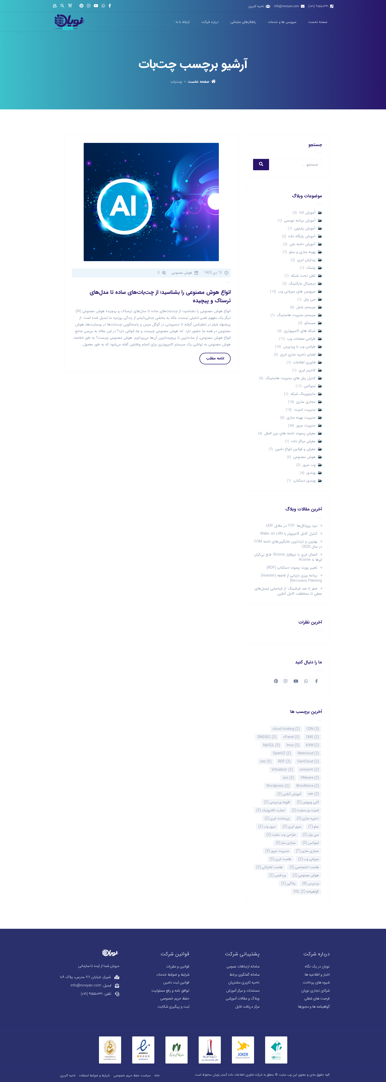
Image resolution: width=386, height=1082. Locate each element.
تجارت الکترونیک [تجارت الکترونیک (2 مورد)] (270, 810)
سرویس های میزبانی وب (297, 291)
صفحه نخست (317, 22)
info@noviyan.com (286, 6)
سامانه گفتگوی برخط (244, 975)
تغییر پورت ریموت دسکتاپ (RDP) (292, 568)
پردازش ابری (306, 260)
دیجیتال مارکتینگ (302, 283)
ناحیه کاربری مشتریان (243, 983)
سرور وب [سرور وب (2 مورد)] (267, 826)
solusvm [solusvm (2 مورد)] (309, 769)
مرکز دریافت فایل (247, 1007)
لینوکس (310, 386)
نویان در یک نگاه (317, 967)
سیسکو (310, 323)
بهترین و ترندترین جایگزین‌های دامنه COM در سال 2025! (288, 544)
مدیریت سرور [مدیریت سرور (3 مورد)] (277, 851)
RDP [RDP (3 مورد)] (284, 761)
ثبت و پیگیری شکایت (173, 1007)
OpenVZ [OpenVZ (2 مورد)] (282, 753)
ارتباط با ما (183, 22)
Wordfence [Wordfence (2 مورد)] (307, 786)
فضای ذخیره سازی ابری (298, 354)
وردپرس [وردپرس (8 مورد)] (310, 883)
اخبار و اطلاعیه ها (317, 975)
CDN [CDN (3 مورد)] (312, 729)
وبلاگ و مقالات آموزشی (242, 999)
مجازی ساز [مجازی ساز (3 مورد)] (286, 842)
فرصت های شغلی (317, 999)
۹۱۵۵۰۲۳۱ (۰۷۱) (318, 6)
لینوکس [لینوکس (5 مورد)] (311, 842)
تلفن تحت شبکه (303, 275)
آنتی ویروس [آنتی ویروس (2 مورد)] (308, 802)
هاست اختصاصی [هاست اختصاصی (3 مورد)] (304, 867)
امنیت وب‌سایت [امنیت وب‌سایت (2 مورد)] (305, 810)
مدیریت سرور (306, 425)
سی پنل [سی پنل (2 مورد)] (311, 834)
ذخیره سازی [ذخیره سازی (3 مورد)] (308, 818)
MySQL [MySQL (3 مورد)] (271, 745)
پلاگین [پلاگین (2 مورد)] (288, 883)
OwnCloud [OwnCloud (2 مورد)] (308, 761)
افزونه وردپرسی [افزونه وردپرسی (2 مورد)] (277, 802)
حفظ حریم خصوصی (174, 999)
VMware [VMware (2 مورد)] (310, 777)
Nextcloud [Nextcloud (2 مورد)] (308, 753)
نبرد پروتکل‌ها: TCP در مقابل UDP (291, 526)
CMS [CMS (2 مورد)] (312, 737)
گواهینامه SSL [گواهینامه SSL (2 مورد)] (306, 891)
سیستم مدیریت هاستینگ (296, 315)
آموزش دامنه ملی (303, 244)
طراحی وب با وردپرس (299, 346)
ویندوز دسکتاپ (304, 480)
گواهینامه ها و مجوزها (314, 1007)
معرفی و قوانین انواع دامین (295, 449)
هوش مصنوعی (304, 457)
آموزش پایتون (305, 228)
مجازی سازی (306, 402)
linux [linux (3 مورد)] (293, 745)
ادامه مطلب (215, 358)
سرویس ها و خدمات (282, 22)
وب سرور (309, 465)
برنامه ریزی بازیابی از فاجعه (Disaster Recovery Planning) (291, 578)
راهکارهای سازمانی (243, 22)
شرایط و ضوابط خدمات (172, 975)
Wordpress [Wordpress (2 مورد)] (277, 786)
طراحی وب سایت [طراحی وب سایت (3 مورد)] (281, 834)
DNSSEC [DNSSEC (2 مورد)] (266, 737)
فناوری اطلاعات (304, 362)
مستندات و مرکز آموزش (242, 991)
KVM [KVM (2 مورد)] (312, 745)
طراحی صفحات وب (301, 338)
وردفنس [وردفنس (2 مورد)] (277, 875)
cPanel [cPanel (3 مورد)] (291, 737)
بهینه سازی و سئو (302, 252)
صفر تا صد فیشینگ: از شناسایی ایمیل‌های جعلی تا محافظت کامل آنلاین (288, 591)
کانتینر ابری (307, 370)
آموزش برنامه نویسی (300, 220)
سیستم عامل (306, 307)
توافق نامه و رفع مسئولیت (170, 991)
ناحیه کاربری (256, 6)
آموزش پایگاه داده (302, 236)
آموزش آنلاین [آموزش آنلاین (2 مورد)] (289, 794)
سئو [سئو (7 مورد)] (313, 826)
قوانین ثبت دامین (176, 983)
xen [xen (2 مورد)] (313, 794)
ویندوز (311, 472)
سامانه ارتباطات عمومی (242, 967)
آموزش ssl (307, 212)
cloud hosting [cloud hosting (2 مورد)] (286, 729)
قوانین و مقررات (177, 967)
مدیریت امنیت (305, 409)
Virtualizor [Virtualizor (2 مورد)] (282, 769)
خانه (157, 1075)
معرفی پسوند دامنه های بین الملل (290, 433)
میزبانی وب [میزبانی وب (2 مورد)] (308, 859)
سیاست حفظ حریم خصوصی (132, 1075)
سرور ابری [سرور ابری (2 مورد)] (292, 826)
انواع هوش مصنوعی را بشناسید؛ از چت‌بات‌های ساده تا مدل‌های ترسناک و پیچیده (160, 296)
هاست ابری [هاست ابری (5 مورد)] (280, 859)
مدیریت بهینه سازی (301, 417)
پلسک (311, 267)
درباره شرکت (210, 22)
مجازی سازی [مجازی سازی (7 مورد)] (307, 851)
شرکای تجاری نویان (315, 991)
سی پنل (310, 299)
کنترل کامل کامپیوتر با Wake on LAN (288, 534)
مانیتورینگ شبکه (303, 394)
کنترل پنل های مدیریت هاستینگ (290, 378)
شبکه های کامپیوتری (300, 331)
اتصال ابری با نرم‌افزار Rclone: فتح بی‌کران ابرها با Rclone (288, 557)
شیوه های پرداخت (316, 983)
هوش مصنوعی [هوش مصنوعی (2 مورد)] (306, 875)
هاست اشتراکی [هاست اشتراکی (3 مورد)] (269, 867)
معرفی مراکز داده (303, 441)
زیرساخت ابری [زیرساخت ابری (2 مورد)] (277, 818)
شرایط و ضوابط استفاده (94, 1075)
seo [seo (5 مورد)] (265, 761)
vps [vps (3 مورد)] (288, 777)
